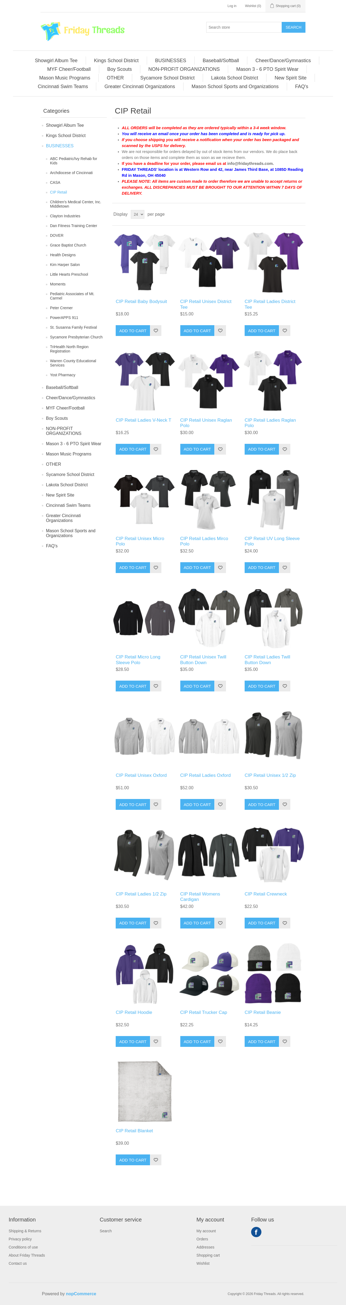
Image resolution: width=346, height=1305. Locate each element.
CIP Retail (58, 192)
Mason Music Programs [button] (64, 78)
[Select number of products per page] (137, 214)
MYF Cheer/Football (65, 408)
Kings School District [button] (116, 60)
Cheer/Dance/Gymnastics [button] (283, 60)
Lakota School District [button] (234, 78)
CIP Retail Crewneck (266, 894)
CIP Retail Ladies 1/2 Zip (141, 894)
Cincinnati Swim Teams (68, 505)
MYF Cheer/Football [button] (69, 69)
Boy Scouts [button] (119, 69)
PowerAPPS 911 (64, 317)
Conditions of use (23, 1247)
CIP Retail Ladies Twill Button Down (267, 659)
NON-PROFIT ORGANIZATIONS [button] (184, 69)
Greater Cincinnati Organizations (63, 518)
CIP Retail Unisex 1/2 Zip (270, 775)
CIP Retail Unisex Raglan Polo (206, 423)
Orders (202, 1239)
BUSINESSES (60, 146)
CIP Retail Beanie (263, 1012)
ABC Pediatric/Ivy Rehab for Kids (73, 161)
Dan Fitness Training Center (73, 226)
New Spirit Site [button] (291, 78)
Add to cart (133, 330)
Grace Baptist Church (68, 245)
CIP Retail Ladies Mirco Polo (204, 541)
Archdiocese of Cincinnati (71, 173)
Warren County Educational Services (73, 363)
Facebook (256, 1232)
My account (206, 1231)
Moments (58, 284)
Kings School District (66, 135)
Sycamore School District (70, 474)
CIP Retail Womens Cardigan (200, 896)
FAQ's (52, 546)
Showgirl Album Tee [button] (56, 60)
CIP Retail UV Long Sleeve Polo (272, 541)
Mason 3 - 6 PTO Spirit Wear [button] (267, 69)
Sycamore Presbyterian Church (76, 337)
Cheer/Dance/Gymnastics (70, 397)
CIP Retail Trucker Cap (203, 1012)
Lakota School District (67, 484)
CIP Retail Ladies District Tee (270, 304)
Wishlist (203, 1263)
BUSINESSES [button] (170, 60)
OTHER (53, 464)
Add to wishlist (155, 330)
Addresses (205, 1247)
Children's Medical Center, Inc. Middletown (75, 204)
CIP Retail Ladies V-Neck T (143, 420)
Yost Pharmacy (62, 375)
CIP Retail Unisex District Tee (206, 304)
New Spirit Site (60, 495)
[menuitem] (56, 60)
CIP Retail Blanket (134, 1130)
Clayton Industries (65, 216)
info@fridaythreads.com (250, 163)
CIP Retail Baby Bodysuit (141, 301)
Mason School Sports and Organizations (70, 533)
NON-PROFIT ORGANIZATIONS (63, 431)
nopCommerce (81, 1293)
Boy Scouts (57, 418)
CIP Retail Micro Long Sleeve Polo (138, 659)
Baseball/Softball (62, 387)
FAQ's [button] (301, 86)
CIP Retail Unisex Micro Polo (140, 541)
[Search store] (244, 27)
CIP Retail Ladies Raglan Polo (270, 423)
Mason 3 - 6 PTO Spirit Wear (73, 443)
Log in (232, 6)
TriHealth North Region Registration (69, 349)
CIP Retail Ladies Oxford (205, 775)
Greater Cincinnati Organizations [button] (139, 86)
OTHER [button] (115, 78)
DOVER (57, 235)
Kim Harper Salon (65, 264)
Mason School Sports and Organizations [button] (235, 86)
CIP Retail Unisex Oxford (141, 775)
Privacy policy (20, 1239)
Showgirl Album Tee (65, 125)
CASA (55, 182)
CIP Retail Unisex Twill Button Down (203, 659)
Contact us (18, 1263)
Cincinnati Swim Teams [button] (63, 86)
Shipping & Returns (25, 1231)
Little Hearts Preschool (69, 274)
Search (293, 27)
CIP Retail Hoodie (134, 1012)
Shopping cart (208, 1255)
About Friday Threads (27, 1255)
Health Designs (63, 255)
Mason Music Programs (68, 454)
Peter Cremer (61, 308)
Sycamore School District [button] (167, 78)
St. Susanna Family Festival (73, 327)
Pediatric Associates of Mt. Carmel (72, 296)
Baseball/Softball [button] (221, 60)
